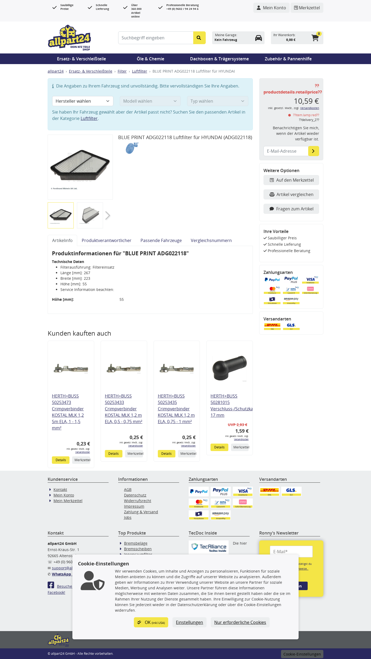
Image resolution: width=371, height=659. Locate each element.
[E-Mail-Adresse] (313, 151)
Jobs (127, 517)
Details (61, 460)
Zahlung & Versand (141, 511)
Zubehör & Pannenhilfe (288, 59)
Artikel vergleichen (291, 194)
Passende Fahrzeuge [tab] (161, 240)
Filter (122, 71)
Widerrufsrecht (137, 500)
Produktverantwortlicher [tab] (106, 240)
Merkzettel (82, 460)
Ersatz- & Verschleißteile (81, 59)
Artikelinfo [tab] (62, 240)
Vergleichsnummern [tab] (211, 240)
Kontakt (60, 489)
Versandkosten (82, 452)
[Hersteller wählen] (82, 101)
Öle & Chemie (150, 59)
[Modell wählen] (150, 101)
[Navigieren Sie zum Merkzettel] (307, 8)
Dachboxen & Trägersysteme (219, 59)
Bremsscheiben (138, 548)
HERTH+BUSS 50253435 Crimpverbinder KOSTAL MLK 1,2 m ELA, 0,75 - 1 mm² (176, 408)
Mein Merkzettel (68, 500)
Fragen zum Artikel (291, 209)
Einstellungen (189, 622)
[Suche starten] (199, 37)
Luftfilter (139, 71)
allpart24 (56, 71)
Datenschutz (135, 495)
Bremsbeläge (135, 543)
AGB (127, 489)
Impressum (134, 506)
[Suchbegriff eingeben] (155, 37)
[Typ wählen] (217, 101)
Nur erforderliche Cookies (240, 622)
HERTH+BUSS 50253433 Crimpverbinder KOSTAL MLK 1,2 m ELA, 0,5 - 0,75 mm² (123, 408)
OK (151, 622)
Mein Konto (63, 495)
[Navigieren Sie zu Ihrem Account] (271, 8)
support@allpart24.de (71, 567)
